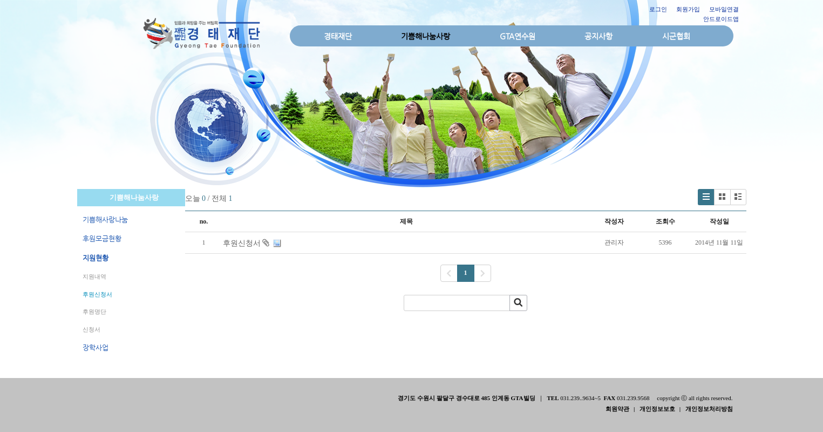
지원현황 (95, 258)
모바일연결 (724, 9)
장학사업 (95, 347)
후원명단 (94, 311)
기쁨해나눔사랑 (425, 36)
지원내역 (94, 276)
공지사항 (598, 36)
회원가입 (688, 9)
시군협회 (676, 36)
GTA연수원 (517, 36)
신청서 (91, 329)
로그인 (658, 9)
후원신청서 (97, 294)
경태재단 (338, 36)
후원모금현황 (102, 238)
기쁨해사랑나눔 (105, 219)
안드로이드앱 (721, 19)
